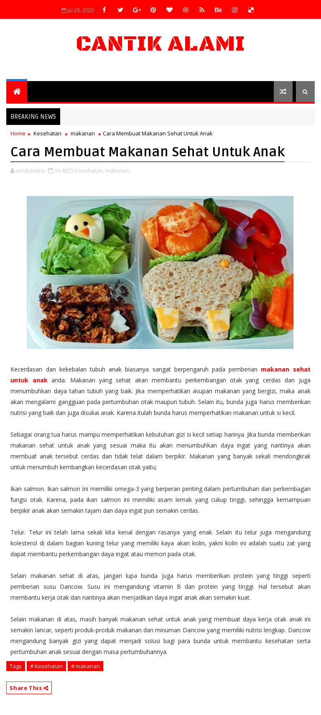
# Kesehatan (46, 666)
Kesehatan (47, 133)
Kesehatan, (89, 170)
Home (17, 133)
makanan (83, 133)
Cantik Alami (160, 44)
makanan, (118, 170)
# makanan (85, 666)
